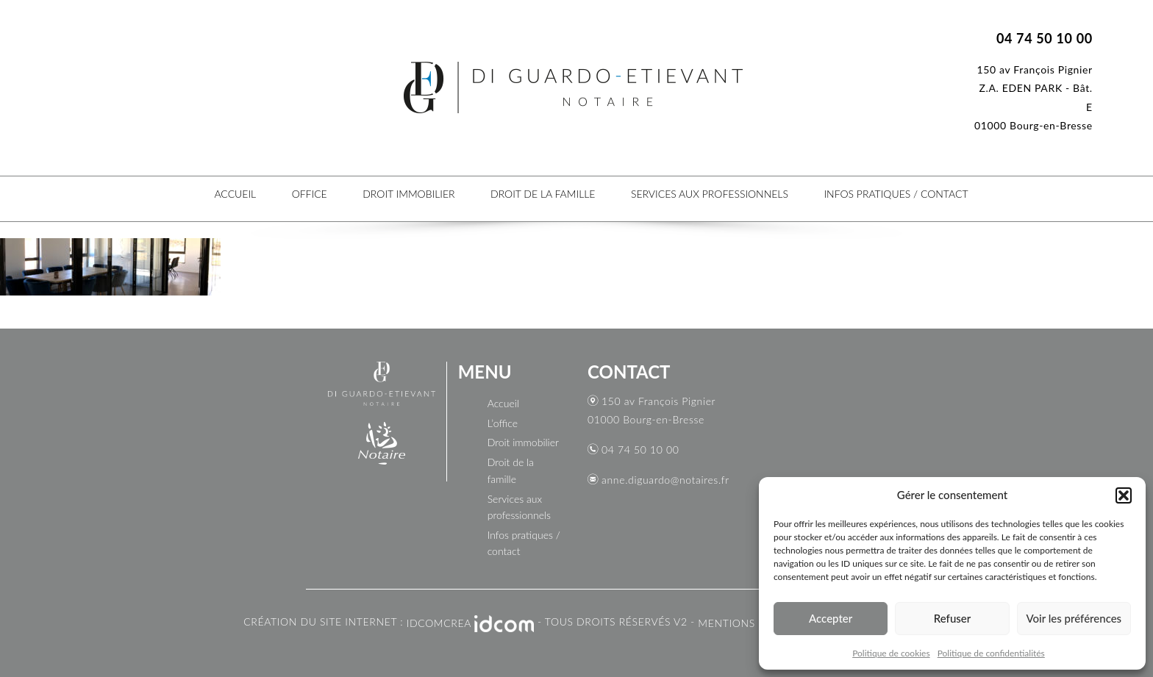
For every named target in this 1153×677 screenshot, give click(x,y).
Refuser (952, 618)
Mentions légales (750, 623)
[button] (1123, 495)
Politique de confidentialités (991, 653)
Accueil (235, 193)
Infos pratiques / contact (896, 193)
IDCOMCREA (439, 623)
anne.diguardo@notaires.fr (665, 479)
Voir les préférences (1074, 618)
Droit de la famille (542, 193)
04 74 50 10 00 (640, 449)
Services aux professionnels (709, 193)
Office (309, 193)
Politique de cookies (890, 653)
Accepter (830, 618)
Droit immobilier (408, 193)
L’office (503, 423)
